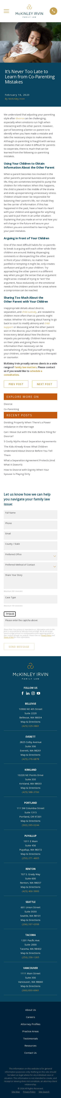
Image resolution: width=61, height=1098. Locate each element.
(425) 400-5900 (30, 891)
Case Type (10, 597)
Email (8, 533)
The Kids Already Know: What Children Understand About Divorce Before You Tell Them (28, 451)
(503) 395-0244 (30, 825)
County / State (12, 544)
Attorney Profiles (30, 1024)
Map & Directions (30, 721)
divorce (20, 118)
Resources (30, 1045)
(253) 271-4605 (30, 858)
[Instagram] (33, 693)
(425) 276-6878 (30, 759)
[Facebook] (22, 693)
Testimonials (30, 1038)
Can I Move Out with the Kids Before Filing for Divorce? (30, 434)
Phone (8, 523)
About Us (30, 1009)
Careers (30, 1017)
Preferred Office (13, 554)
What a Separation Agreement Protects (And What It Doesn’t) (29, 462)
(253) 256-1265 (30, 957)
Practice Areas (30, 1031)
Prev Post (16, 384)
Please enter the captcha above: (21, 620)
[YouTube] (38, 693)
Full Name (10, 512)
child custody (29, 311)
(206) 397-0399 (30, 924)
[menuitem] (16, 1092)
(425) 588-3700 (30, 792)
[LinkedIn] (27, 693)
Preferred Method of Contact (20, 564)
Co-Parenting (11, 409)
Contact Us (30, 1052)
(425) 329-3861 (30, 725)
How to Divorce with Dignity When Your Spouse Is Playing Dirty (26, 471)
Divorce (8, 403)
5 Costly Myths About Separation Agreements (30, 441)
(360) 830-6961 (30, 990)
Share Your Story (13, 575)
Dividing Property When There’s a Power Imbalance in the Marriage (27, 424)
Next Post (44, 384)
